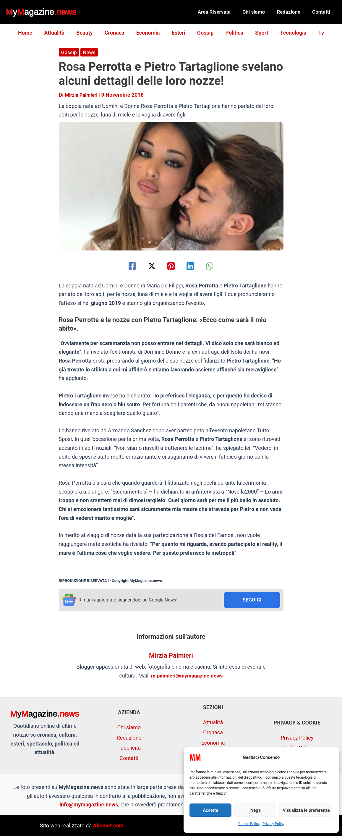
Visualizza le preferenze (306, 810)
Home (31, 33)
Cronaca (117, 33)
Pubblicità (129, 748)
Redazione (291, 12)
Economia (149, 33)
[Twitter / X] (148, 265)
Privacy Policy (273, 824)
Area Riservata (220, 12)
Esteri (178, 33)
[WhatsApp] (215, 265)
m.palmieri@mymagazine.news (186, 676)
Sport (258, 33)
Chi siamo (258, 12)
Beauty (88, 33)
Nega (255, 810)
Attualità (59, 33)
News (90, 52)
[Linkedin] (193, 265)
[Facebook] (126, 265)
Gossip (204, 33)
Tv (315, 33)
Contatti (322, 12)
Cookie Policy (249, 824)
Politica (232, 33)
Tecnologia (288, 33)
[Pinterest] (171, 265)
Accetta (210, 810)
